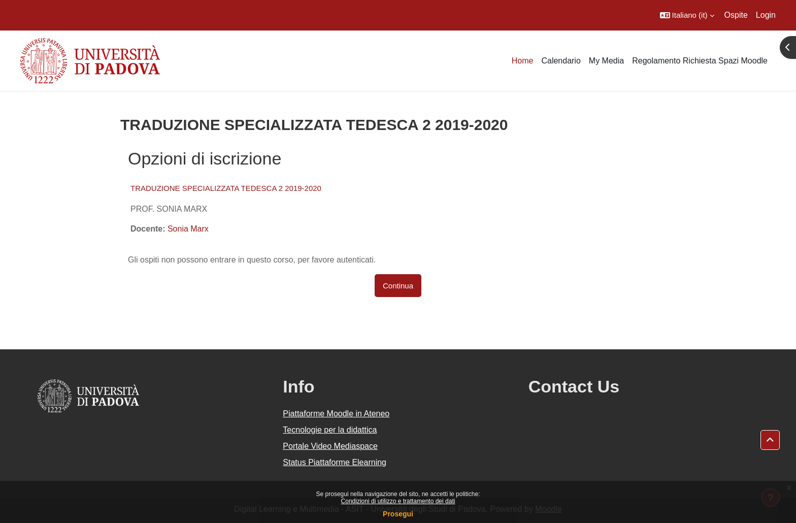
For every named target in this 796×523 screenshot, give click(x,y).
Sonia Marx (188, 228)
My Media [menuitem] (606, 60)
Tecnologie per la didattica (330, 430)
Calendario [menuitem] (560, 60)
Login (766, 15)
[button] (687, 15)
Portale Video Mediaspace (330, 446)
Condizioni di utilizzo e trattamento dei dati (398, 501)
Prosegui (398, 514)
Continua (398, 285)
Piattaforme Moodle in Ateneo (336, 413)
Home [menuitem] (523, 60)
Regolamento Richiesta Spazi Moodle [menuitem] (700, 60)
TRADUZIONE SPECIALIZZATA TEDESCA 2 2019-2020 (225, 188)
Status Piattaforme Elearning (334, 462)
